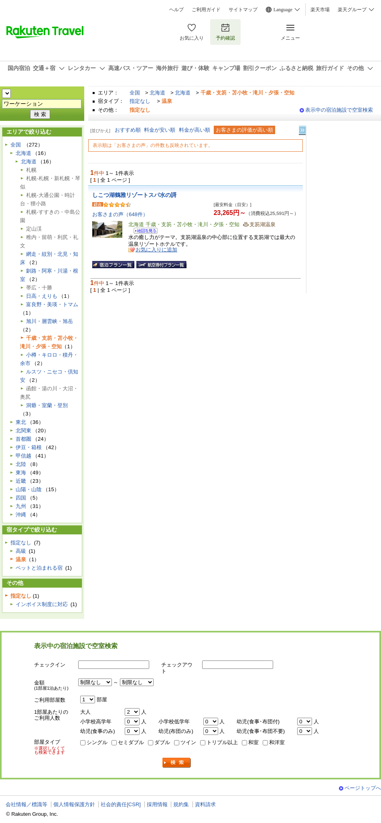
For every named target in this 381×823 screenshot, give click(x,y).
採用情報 (157, 804)
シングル (97, 742)
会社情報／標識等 (26, 804)
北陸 (21, 464)
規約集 (181, 804)
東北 (21, 422)
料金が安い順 (159, 130)
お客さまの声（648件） (120, 214)
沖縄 (21, 515)
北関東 (23, 431)
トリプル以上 (222, 742)
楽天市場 (320, 9)
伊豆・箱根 (29, 447)
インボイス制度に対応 (42, 604)
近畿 (21, 481)
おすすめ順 (128, 130)
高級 (21, 551)
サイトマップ (243, 9)
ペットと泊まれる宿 (39, 568)
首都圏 (23, 439)
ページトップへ (363, 788)
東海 (21, 473)
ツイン (188, 742)
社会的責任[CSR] (121, 804)
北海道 (157, 93)
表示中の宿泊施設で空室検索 (339, 110)
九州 (21, 506)
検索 (176, 763)
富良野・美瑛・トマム (52, 304)
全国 (135, 93)
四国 (21, 498)
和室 (253, 742)
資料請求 (205, 804)
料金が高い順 (194, 130)
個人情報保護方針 (74, 804)
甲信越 (23, 456)
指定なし (140, 101)
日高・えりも (41, 296)
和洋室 (277, 742)
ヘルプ (176, 9)
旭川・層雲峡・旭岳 (49, 321)
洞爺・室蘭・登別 (47, 405)
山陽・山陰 (29, 489)
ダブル (162, 742)
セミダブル (131, 742)
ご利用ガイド (206, 9)
